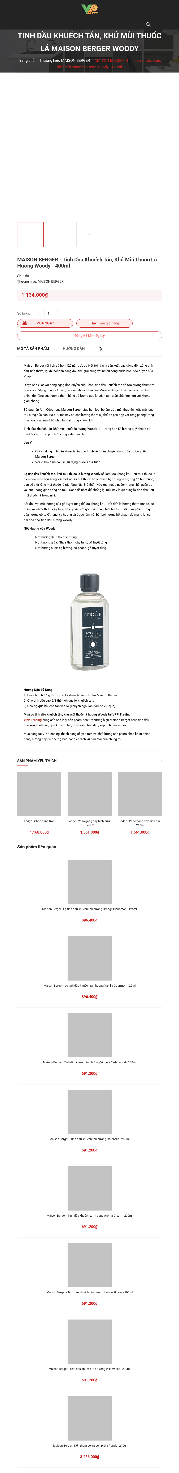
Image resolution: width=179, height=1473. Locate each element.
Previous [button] (158, 761)
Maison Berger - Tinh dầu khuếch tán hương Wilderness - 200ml (89, 1369)
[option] (89, 145)
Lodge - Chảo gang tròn (39, 821)
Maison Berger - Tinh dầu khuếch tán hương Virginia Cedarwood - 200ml (89, 1062)
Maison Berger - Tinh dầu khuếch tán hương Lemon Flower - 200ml (90, 1292)
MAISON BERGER (51, 282)
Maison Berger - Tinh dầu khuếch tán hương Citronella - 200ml (89, 1139)
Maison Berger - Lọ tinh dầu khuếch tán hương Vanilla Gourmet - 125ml (90, 985)
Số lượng (24, 313)
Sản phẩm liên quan (36, 846)
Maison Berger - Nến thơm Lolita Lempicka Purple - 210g (89, 1445)
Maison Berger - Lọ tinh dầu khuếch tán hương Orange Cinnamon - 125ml (89, 909)
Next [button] (162, 761)
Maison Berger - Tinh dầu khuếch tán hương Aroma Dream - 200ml (89, 1215)
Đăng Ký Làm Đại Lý (89, 336)
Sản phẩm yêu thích (37, 761)
